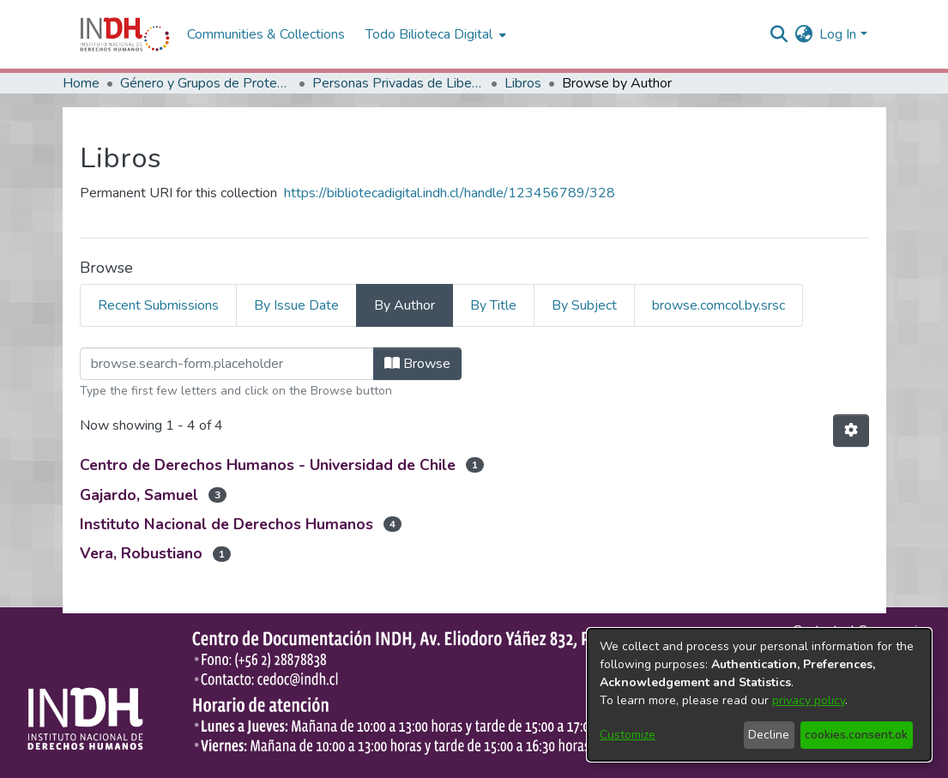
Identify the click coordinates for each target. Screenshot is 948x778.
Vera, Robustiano (141, 553)
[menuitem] (803, 34)
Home (81, 83)
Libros (522, 83)
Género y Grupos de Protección (206, 83)
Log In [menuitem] (837, 34)
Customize (627, 735)
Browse (417, 363)
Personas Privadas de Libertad (398, 83)
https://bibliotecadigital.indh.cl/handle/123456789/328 (449, 193)
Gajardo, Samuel (139, 495)
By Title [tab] (493, 305)
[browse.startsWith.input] (227, 363)
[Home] (125, 34)
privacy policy (808, 700)
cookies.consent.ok (856, 735)
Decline (768, 735)
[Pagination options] (851, 430)
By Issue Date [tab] (296, 305)
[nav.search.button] (778, 34)
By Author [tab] (404, 305)
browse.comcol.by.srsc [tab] (718, 305)
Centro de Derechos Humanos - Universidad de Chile (268, 465)
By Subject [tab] (584, 305)
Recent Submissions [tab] (158, 305)
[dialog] (759, 695)
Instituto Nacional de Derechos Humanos (226, 524)
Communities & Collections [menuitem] (266, 34)
